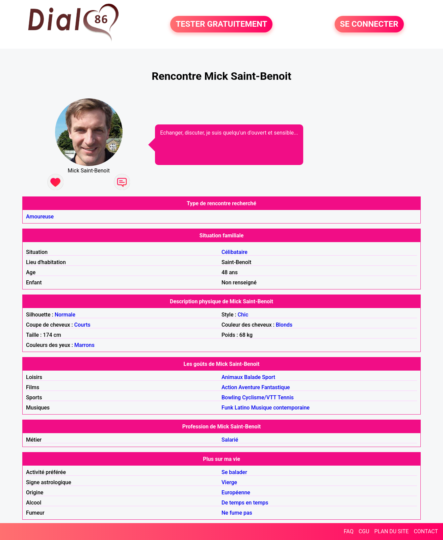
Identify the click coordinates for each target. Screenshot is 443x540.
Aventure (249, 387)
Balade (252, 377)
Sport (268, 377)
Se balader (234, 472)
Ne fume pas (237, 513)
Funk (227, 407)
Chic (243, 314)
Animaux (232, 377)
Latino (242, 407)
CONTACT (426, 531)
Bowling (231, 397)
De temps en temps (245, 502)
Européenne (236, 492)
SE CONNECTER (369, 24)
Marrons (84, 345)
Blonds (284, 325)
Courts (82, 325)
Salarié (230, 440)
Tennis (286, 397)
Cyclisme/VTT (259, 397)
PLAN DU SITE (391, 531)
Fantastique (275, 387)
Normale (65, 314)
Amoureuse (40, 216)
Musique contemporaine (280, 407)
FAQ (349, 531)
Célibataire (234, 252)
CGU (364, 531)
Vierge (229, 482)
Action (229, 387)
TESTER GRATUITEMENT (221, 24)
